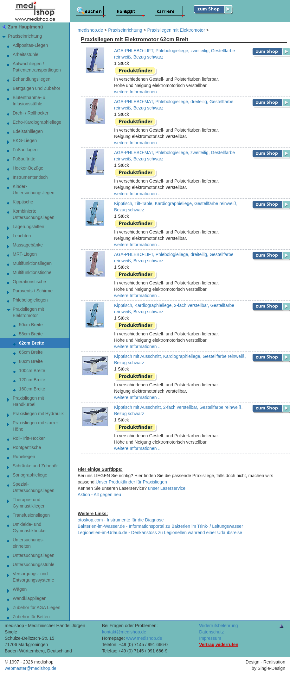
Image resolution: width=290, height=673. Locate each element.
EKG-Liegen (25, 140)
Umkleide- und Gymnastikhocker (30, 527)
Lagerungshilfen (28, 226)
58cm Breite (31, 333)
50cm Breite (31, 324)
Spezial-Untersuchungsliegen (34, 487)
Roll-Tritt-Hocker (29, 438)
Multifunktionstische (32, 272)
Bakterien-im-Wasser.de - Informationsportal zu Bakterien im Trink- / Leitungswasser (160, 526)
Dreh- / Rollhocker (30, 112)
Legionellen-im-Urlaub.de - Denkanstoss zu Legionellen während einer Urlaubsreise (160, 532)
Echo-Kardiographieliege (37, 122)
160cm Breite (32, 388)
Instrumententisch (30, 177)
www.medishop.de (144, 638)
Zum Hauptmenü (25, 26)
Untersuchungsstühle (34, 564)
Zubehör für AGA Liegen (36, 607)
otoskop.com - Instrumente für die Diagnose (121, 519)
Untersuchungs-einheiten (28, 543)
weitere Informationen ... (138, 91)
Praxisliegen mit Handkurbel (28, 401)
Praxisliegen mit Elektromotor (28, 312)
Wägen (20, 589)
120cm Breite (32, 379)
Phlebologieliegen (30, 299)
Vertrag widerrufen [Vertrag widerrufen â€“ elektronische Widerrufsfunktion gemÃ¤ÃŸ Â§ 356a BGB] (218, 644)
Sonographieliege (30, 474)
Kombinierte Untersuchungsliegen (34, 214)
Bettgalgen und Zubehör (36, 88)
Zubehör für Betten (31, 616)
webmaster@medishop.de (30, 668)
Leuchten (22, 235)
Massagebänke (28, 244)
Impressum (210, 638)
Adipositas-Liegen (30, 45)
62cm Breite (31, 343)
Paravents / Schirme (33, 290)
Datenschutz (211, 631)
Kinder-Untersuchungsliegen (34, 189)
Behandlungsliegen (31, 79)
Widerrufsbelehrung (218, 625)
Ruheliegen (24, 456)
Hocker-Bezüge (28, 168)
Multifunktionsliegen (32, 263)
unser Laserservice (166, 488)
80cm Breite (31, 361)
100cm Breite (32, 370)
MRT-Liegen (25, 254)
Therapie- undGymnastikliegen (29, 502)
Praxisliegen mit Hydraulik (38, 413)
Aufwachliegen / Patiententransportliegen (37, 66)
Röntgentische (27, 447)
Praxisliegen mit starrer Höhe (35, 426)
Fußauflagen (25, 149)
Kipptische (23, 201)
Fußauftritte (24, 158)
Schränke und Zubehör (35, 465)
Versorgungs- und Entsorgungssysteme (33, 577)
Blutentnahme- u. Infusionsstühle (30, 100)
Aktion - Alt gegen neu (99, 494)
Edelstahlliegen (28, 131)
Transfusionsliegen (31, 515)
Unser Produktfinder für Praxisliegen (131, 481)
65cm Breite (31, 352)
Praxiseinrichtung (25, 36)
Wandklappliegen (30, 598)
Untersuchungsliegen (34, 555)
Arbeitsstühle (25, 54)
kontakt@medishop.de (124, 631)
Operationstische (29, 281)
